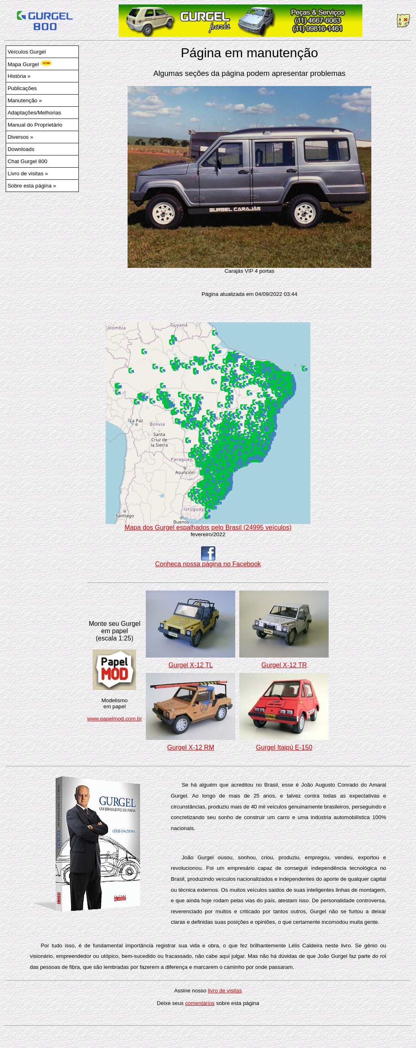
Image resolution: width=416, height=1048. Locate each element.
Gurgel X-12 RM (190, 747)
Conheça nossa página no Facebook (208, 561)
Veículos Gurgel (27, 52)
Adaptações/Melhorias (34, 113)
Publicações (22, 88)
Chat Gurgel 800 (28, 161)
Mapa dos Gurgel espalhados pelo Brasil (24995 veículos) (208, 524)
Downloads (21, 149)
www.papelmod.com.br (114, 719)
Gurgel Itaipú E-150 (284, 747)
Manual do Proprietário (35, 125)
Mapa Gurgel (30, 63)
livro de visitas (225, 991)
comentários (200, 1003)
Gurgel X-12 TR (284, 665)
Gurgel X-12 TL (191, 665)
